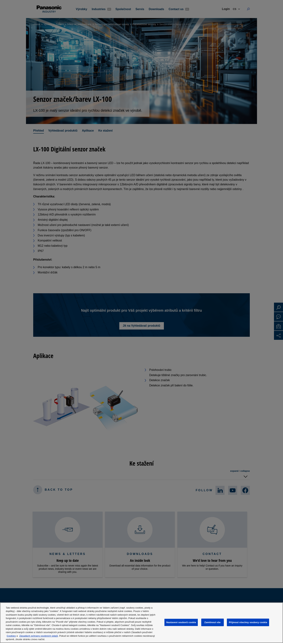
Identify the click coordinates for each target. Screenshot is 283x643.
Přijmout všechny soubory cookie (248, 622)
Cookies (11, 636)
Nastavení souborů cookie (181, 622)
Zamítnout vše (212, 622)
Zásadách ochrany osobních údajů (38, 636)
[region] (141, 622)
